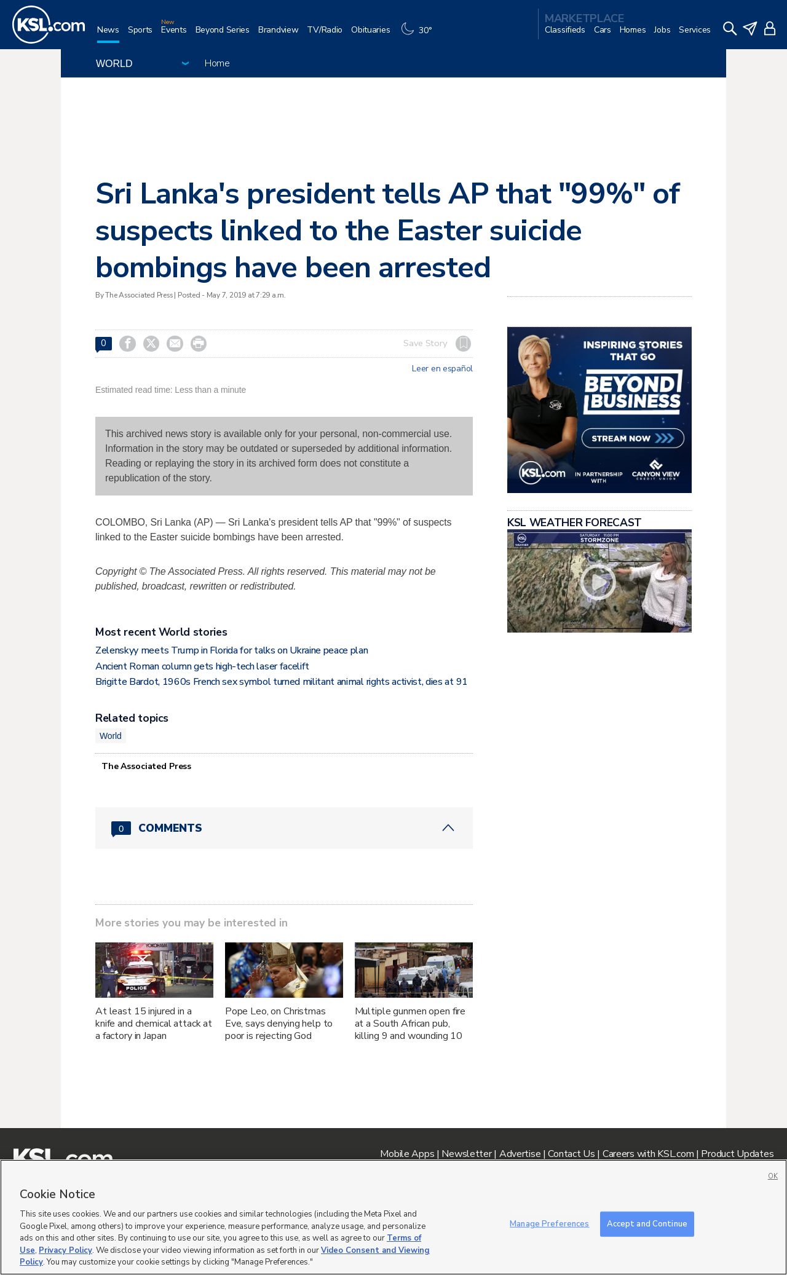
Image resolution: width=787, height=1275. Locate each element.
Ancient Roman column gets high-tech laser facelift (202, 666)
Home (217, 63)
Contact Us (571, 1154)
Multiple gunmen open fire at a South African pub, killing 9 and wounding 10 (410, 1024)
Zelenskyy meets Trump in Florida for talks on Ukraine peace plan (231, 650)
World (111, 736)
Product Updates (737, 1154)
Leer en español (442, 369)
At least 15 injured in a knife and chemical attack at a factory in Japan (153, 1024)
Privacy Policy (65, 1250)
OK (773, 1176)
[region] (393, 1217)
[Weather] (419, 34)
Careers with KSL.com (648, 1154)
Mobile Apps (407, 1154)
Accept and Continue (647, 1223)
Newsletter (466, 1154)
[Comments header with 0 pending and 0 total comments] (284, 828)
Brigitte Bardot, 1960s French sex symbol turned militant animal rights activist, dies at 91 (281, 682)
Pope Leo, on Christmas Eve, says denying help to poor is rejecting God (279, 1024)
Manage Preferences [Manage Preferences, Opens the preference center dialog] (549, 1223)
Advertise (519, 1154)
